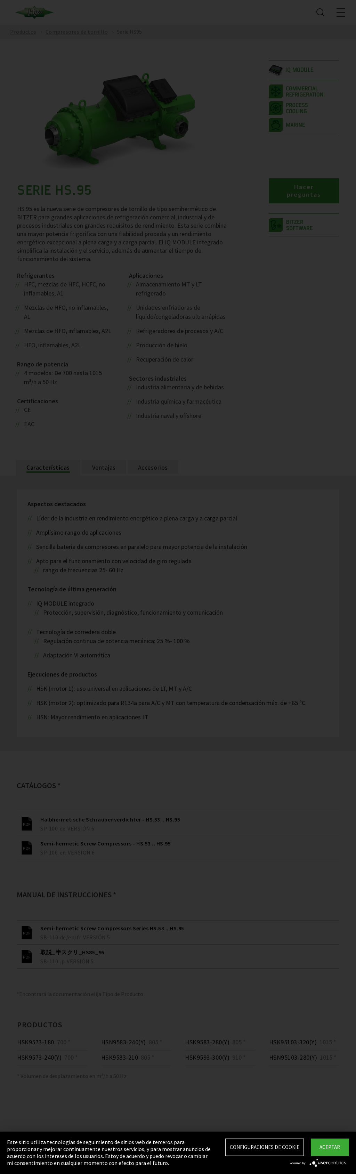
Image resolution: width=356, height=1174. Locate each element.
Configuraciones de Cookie (264, 1147)
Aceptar (329, 1147)
